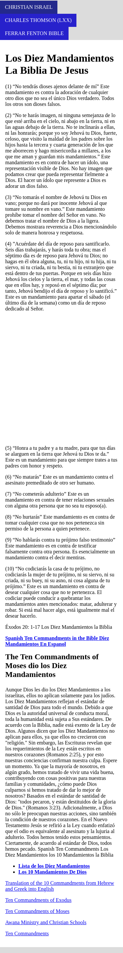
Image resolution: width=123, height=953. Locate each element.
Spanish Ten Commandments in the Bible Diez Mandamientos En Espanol (57, 641)
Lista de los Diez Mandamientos (54, 866)
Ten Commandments (27, 933)
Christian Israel (28, 7)
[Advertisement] (61, 378)
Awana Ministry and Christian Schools (45, 922)
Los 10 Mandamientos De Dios (52, 872)
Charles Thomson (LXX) (38, 20)
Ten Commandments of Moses (37, 911)
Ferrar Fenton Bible (34, 33)
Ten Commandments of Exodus (38, 900)
